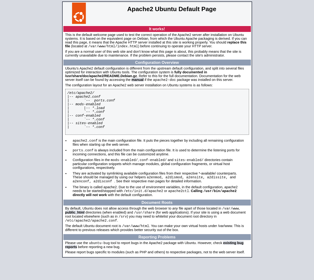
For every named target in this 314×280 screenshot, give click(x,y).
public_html (75, 230)
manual (138, 81)
